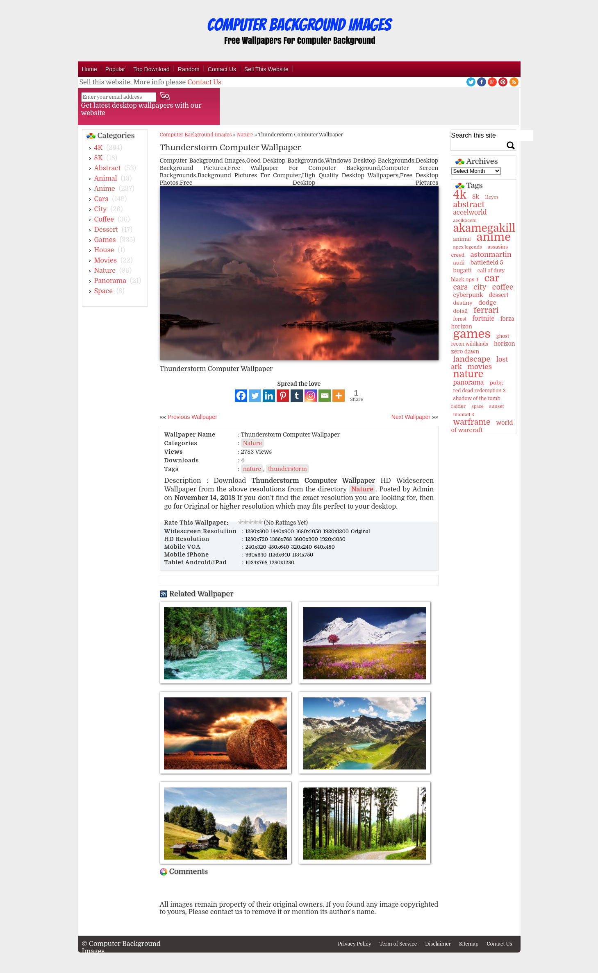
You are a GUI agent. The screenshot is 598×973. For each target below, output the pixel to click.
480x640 (279, 547)
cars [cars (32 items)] (460, 287)
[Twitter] (255, 395)
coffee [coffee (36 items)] (503, 287)
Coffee (104, 219)
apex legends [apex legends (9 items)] (467, 247)
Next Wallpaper (410, 417)
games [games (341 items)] (472, 334)
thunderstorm (287, 469)
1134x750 (302, 555)
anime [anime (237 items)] (494, 237)
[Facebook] (241, 395)
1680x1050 (309, 531)
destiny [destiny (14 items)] (463, 303)
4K (98, 148)
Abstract (107, 168)
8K (98, 158)
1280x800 (258, 531)
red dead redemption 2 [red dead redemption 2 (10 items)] (479, 391)
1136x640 (279, 555)
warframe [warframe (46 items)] (472, 422)
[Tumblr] (297, 395)
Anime (104, 188)
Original (360, 531)
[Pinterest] (283, 395)
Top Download (151, 69)
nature (252, 469)
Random (189, 69)
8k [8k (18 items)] (475, 196)
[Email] (324, 395)
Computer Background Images (196, 135)
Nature (105, 270)
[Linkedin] (269, 395)
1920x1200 (336, 531)
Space (103, 291)
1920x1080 (333, 539)
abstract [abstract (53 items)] (469, 204)
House (104, 250)
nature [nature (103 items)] (468, 374)
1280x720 (257, 539)
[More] (338, 395)
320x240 (302, 547)
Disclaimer (438, 944)
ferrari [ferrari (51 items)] (486, 310)
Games (105, 240)
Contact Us (222, 69)
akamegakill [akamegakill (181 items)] (484, 228)
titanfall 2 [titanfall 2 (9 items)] (463, 414)
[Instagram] (311, 395)
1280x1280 (282, 563)
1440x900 (283, 531)
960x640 (257, 555)
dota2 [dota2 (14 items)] (460, 311)
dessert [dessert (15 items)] (499, 295)
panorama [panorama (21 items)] (468, 382)
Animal (105, 178)
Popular (115, 69)
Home (89, 69)
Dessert (106, 229)
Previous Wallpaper (191, 417)
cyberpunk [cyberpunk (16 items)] (468, 295)
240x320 (257, 547)
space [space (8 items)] (477, 406)
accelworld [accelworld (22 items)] (470, 212)
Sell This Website (266, 69)
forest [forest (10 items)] (460, 319)
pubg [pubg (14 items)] (496, 383)
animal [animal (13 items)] (462, 239)
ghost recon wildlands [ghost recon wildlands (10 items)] (480, 340)
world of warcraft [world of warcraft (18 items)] (482, 426)
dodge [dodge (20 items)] (487, 302)
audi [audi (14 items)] (459, 263)
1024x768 (257, 563)
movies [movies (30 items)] (480, 367)
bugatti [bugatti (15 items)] (462, 270)
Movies (105, 260)
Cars (101, 199)
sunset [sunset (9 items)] (496, 406)
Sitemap (468, 944)
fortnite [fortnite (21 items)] (483, 318)
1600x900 (306, 539)
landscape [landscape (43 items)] (472, 359)
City (100, 209)
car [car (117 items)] (492, 278)
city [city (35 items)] (480, 287)
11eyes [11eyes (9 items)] (491, 197)
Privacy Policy (354, 944)
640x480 (324, 547)
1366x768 (281, 539)
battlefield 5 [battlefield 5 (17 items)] (487, 262)
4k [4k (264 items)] (459, 194)
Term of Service (398, 944)
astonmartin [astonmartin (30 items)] (490, 254)
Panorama (110, 281)
